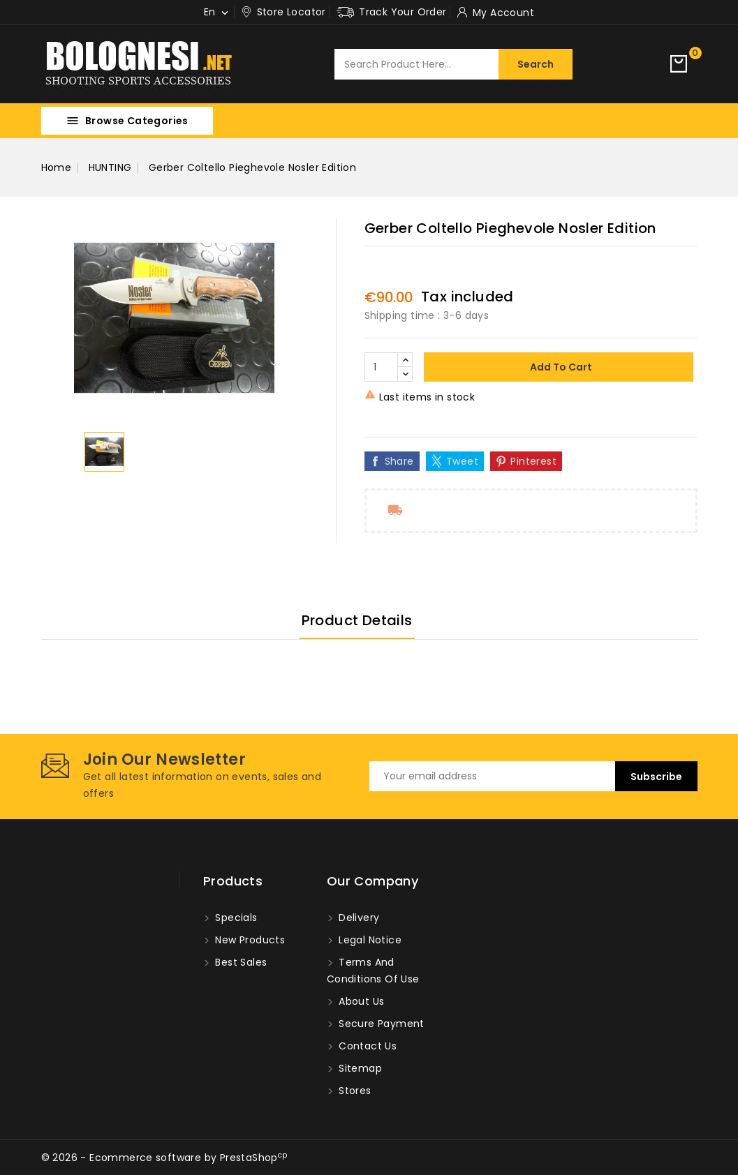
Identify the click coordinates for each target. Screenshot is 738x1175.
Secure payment (380, 1024)
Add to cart (560, 367)
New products (248, 940)
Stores (353, 1091)
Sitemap (359, 1068)
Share (399, 461)
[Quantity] (381, 367)
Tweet (462, 461)
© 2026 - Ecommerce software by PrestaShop (164, 1158)
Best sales (239, 962)
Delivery (358, 918)
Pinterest (533, 461)
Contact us (366, 1046)
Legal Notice (368, 940)
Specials (235, 918)
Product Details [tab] (357, 620)
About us (360, 1001)
